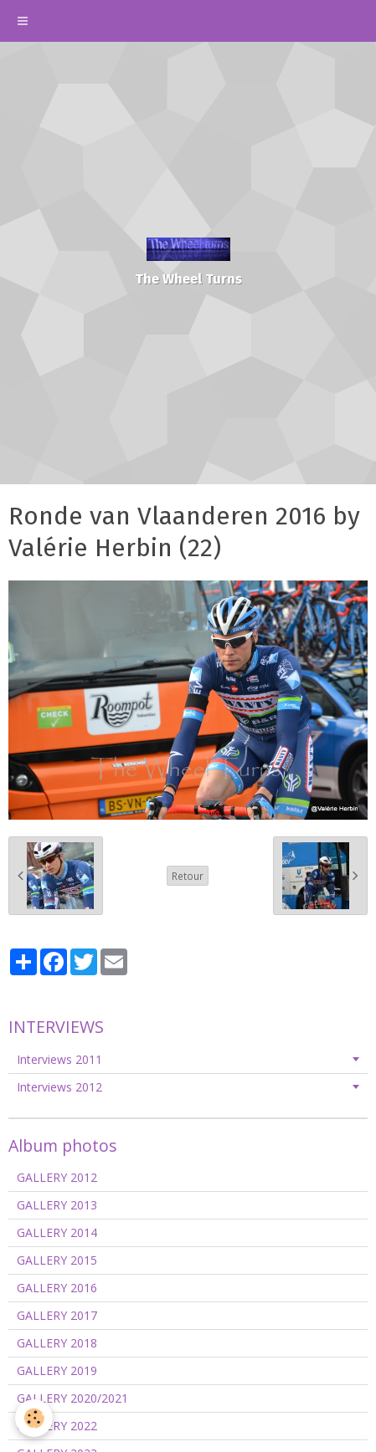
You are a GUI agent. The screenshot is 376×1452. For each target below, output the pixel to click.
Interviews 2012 (59, 1087)
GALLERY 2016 (57, 1288)
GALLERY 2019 (57, 1370)
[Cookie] (34, 1418)
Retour (187, 875)
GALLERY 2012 (57, 1177)
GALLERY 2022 (57, 1426)
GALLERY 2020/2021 (72, 1398)
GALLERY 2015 (57, 1260)
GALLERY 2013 (57, 1205)
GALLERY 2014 (57, 1232)
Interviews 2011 (59, 1059)
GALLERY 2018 (57, 1343)
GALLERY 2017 (57, 1315)
